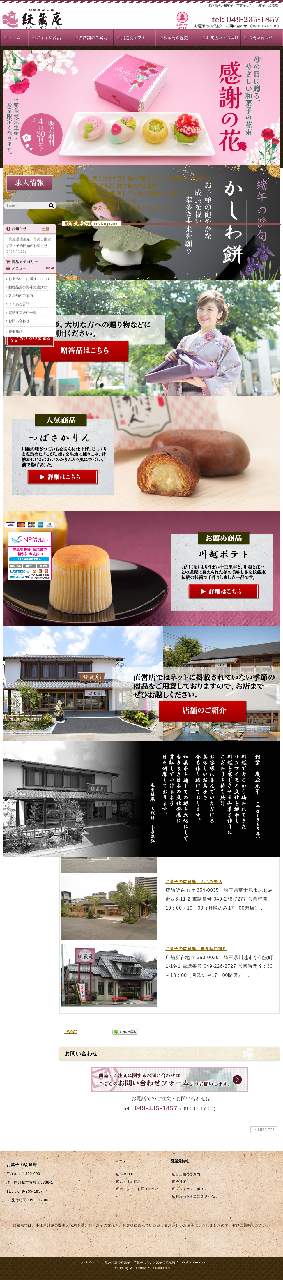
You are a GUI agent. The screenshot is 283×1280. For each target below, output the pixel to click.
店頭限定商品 (18, 415)
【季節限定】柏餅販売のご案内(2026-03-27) (28, 265)
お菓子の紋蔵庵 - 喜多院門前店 (196, 948)
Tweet (70, 1031)
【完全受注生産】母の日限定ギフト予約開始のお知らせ (149, 178)
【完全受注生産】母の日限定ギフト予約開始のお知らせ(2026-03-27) (28, 247)
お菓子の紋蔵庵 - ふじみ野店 (193, 881)
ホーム (12, 37)
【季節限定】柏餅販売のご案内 (122, 185)
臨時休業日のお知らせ (112, 200)
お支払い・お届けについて (29, 463)
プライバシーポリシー (191, 1189)
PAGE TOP (263, 1129)
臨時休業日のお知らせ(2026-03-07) (28, 295)
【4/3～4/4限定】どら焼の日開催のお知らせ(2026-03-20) (30, 280)
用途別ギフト (131, 37)
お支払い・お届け (220, 37)
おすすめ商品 (46, 37)
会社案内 (181, 1181)
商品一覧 (15, 373)
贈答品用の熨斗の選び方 (27, 472)
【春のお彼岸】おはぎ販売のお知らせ (130, 207)
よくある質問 (18, 489)
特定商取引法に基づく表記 (195, 1196)
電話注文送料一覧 (22, 497)
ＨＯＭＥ (125, 1174)
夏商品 (13, 407)
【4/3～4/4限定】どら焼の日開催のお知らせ (137, 192)
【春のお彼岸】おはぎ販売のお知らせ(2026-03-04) (28, 310)
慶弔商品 (15, 432)
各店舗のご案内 (91, 37)
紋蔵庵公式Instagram (92, 223)
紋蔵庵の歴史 (173, 37)
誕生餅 (13, 423)
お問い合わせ (258, 37)
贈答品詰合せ (18, 398)
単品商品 (15, 390)
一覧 (45, 231)
